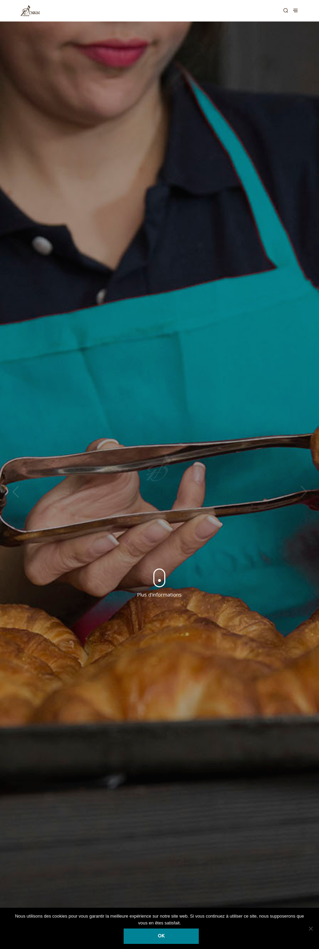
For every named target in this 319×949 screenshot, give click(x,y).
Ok (161, 936)
